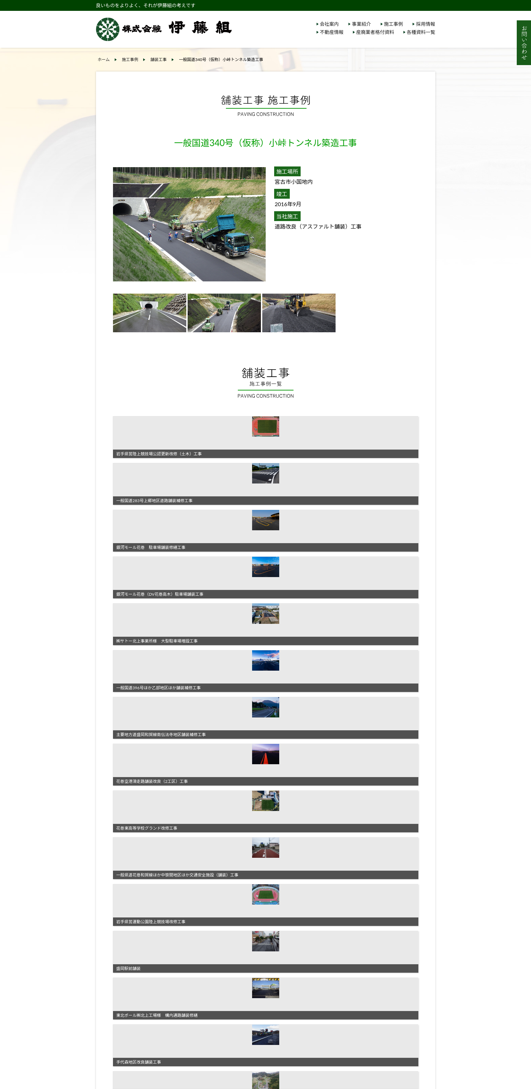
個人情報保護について (350, 963)
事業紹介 (361, 24)
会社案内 (329, 24)
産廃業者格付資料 (375, 32)
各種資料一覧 (421, 32)
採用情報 (425, 24)
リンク (334, 980)
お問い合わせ (341, 989)
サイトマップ (341, 971)
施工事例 (393, 24)
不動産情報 (332, 32)
